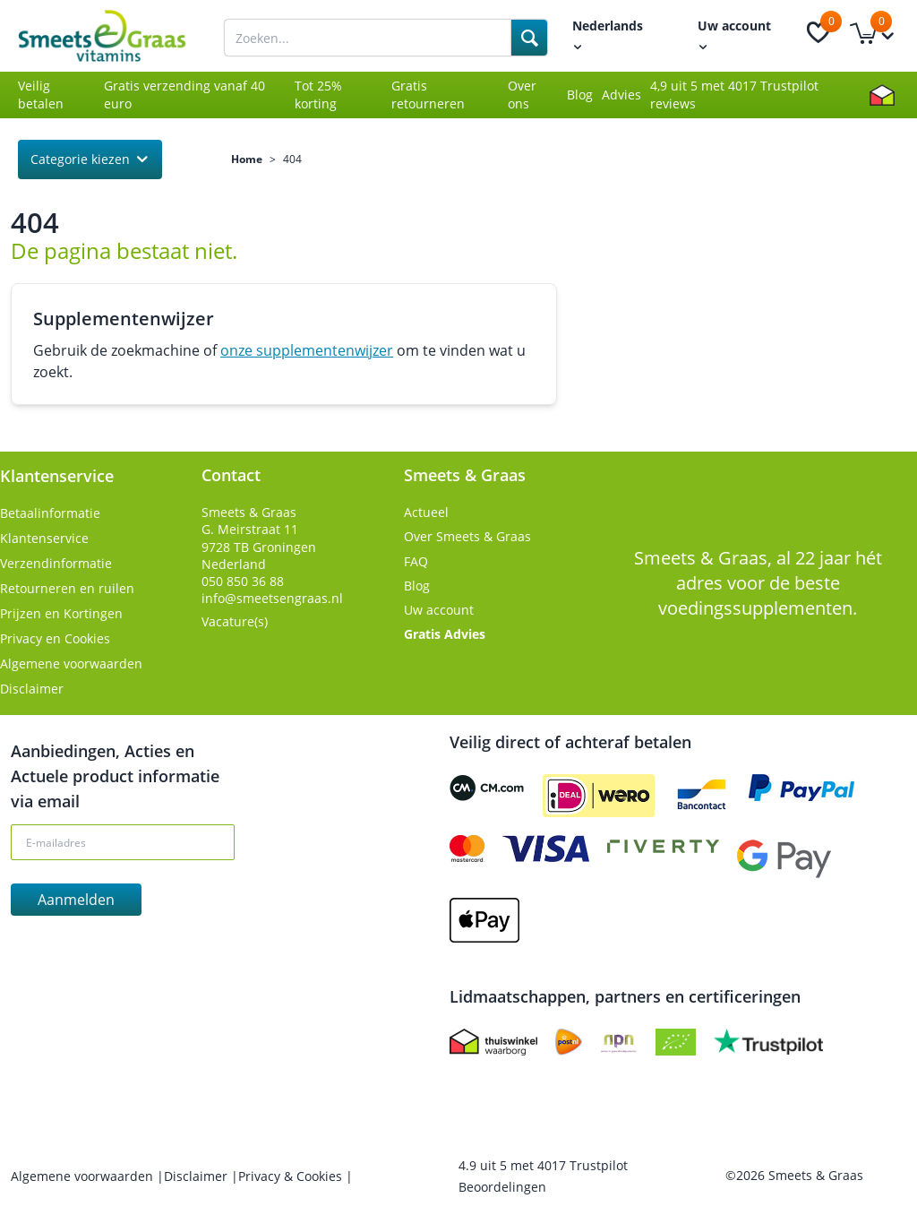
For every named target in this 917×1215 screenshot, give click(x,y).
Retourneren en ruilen (67, 588)
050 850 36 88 (242, 581)
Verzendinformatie (56, 563)
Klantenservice (44, 538)
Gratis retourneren (428, 94)
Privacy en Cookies (55, 638)
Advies (621, 94)
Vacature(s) (234, 621)
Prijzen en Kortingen (61, 613)
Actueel (426, 512)
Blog (580, 94)
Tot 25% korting (318, 94)
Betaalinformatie (50, 512)
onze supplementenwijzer (306, 350)
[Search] (529, 38)
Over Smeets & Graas (467, 536)
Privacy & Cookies (292, 1176)
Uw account (439, 609)
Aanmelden (76, 899)
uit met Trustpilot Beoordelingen (543, 1176)
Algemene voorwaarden (71, 663)
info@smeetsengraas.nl (272, 598)
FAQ (416, 561)
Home (246, 159)
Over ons (522, 94)
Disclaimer (32, 688)
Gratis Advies (444, 633)
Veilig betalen (41, 94)
